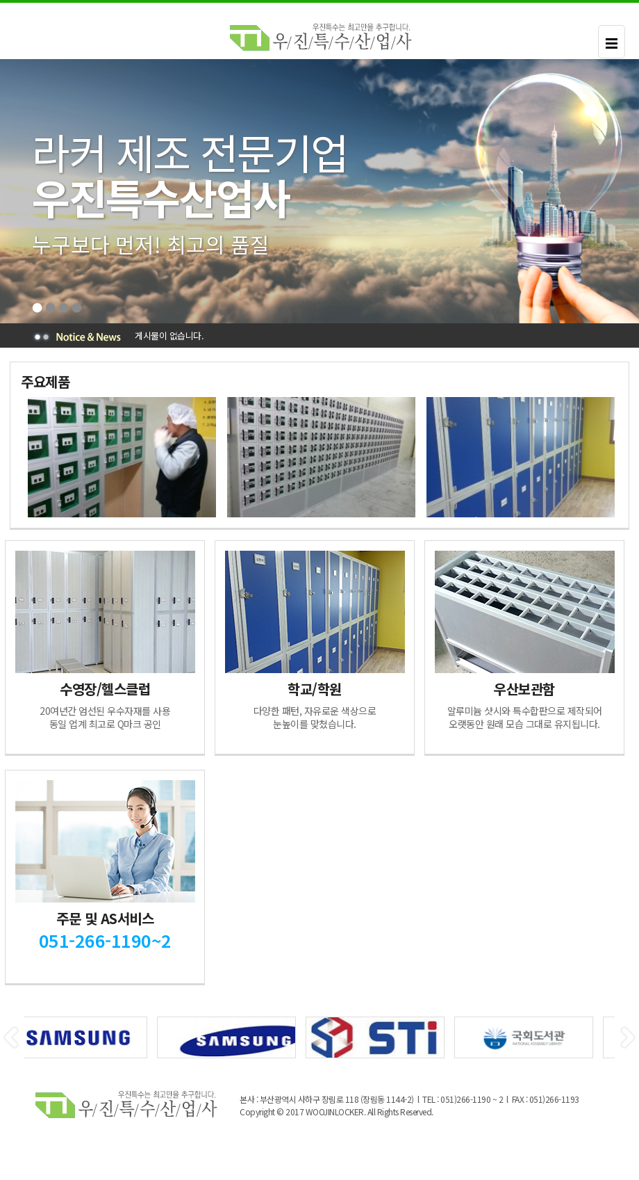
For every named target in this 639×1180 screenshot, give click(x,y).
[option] (120, 457)
